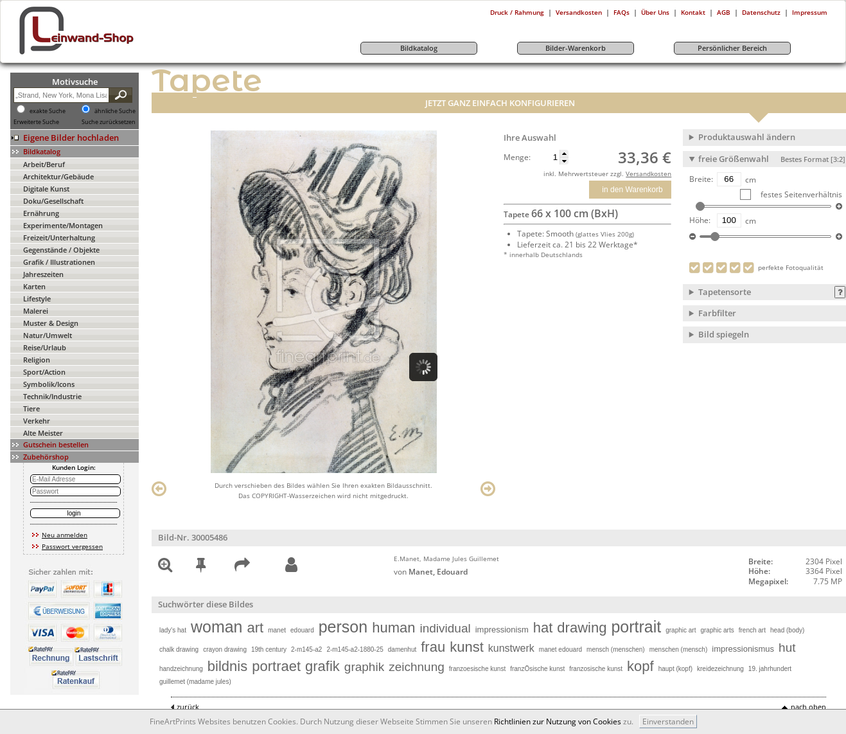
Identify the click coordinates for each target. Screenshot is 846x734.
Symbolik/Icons (49, 384)
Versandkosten (579, 12)
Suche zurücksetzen (109, 122)
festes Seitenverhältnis (800, 194)
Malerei (35, 311)
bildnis (227, 666)
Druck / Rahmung (517, 12)
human (393, 628)
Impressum (809, 12)
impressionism (502, 629)
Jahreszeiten (43, 274)
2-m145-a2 (306, 649)
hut (787, 647)
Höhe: (699, 220)
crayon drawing (225, 649)
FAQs (621, 12)
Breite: (701, 179)
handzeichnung (181, 668)
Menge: (517, 157)
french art (752, 630)
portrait (636, 627)
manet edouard (560, 649)
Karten (34, 286)
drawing (581, 628)
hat (543, 628)
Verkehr (36, 420)
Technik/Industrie (52, 396)
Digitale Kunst (46, 188)
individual (444, 628)
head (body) (787, 630)
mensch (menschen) (615, 649)
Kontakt (693, 12)
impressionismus (743, 649)
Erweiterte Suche (36, 122)
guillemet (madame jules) (195, 681)
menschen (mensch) (678, 649)
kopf (640, 666)
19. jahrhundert (769, 668)
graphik (364, 667)
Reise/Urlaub (44, 347)
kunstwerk (511, 648)
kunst (467, 647)
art (255, 628)
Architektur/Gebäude (58, 176)
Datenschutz (761, 12)
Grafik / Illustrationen (59, 262)
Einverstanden (668, 721)
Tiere (31, 408)
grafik (322, 666)
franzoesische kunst (477, 668)
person (343, 627)
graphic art (680, 630)
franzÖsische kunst (537, 668)
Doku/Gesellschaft (53, 201)
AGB (723, 12)
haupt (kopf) (675, 668)
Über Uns (655, 12)
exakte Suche (48, 111)
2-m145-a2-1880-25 (354, 649)
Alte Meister (43, 433)
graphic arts (717, 630)
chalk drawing (178, 649)
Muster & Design (50, 323)
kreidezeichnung (720, 668)
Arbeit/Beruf (44, 164)
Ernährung (41, 213)
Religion (36, 359)
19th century (268, 649)
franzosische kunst (595, 668)
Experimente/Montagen (63, 225)
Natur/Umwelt (47, 335)
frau (433, 647)
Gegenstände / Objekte (61, 250)
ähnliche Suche (115, 111)
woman (217, 627)
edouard (302, 630)
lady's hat (172, 630)
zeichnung (417, 667)
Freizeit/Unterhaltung (59, 237)
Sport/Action (44, 372)
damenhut (402, 649)
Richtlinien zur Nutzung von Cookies (557, 721)
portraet (276, 666)
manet (277, 630)
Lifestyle (37, 298)
